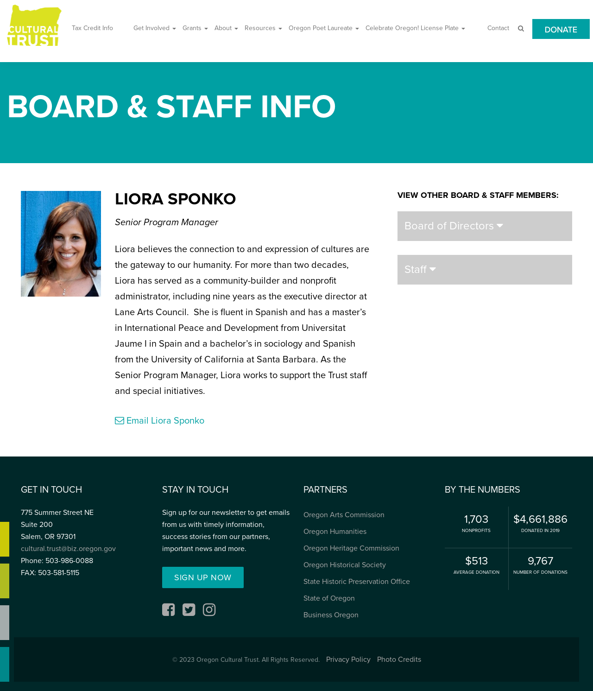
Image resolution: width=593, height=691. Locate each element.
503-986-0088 (69, 560)
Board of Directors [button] (453, 226)
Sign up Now (203, 577)
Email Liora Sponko (159, 420)
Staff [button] (420, 269)
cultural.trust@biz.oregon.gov (68, 548)
